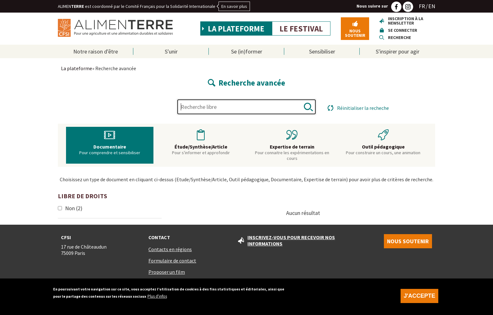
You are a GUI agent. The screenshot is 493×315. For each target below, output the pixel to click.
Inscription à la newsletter (405, 20)
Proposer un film (166, 272)
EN (431, 6)
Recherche (399, 37)
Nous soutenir (355, 33)
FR (422, 6)
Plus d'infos (157, 298)
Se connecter (402, 30)
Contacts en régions (170, 249)
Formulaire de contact (172, 260)
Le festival (301, 29)
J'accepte (419, 297)
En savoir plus (234, 6)
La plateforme (236, 29)
